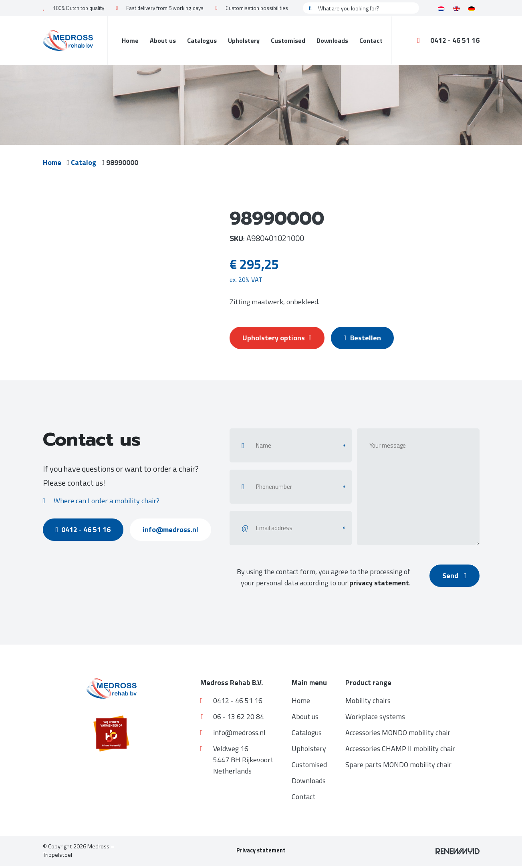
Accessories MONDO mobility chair (397, 732)
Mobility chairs (368, 700)
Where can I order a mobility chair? (101, 500)
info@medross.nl (175, 529)
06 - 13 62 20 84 (232, 716)
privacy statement (377, 582)
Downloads (332, 40)
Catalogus (202, 40)
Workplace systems (375, 716)
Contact (371, 40)
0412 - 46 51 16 (448, 40)
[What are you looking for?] (361, 8)
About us (163, 40)
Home (130, 40)
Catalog (85, 162)
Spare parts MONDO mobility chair (398, 764)
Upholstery (244, 40)
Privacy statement (261, 850)
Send (454, 575)
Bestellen (366, 337)
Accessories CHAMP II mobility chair (400, 748)
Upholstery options (277, 337)
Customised (288, 40)
